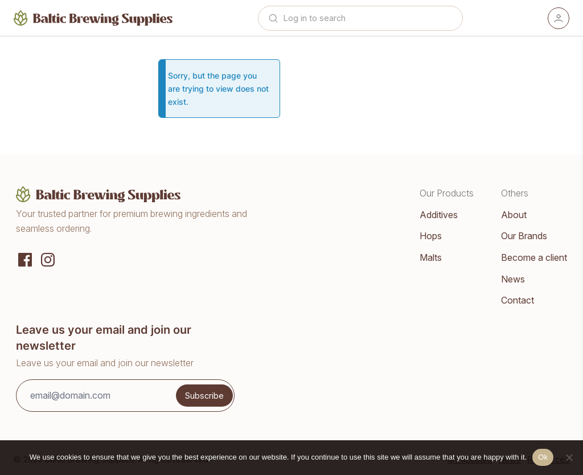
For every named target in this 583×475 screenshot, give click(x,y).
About (514, 214)
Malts (431, 257)
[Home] (93, 18)
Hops (431, 235)
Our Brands (524, 235)
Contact (517, 300)
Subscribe (204, 395)
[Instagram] (48, 258)
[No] (568, 457)
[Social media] (25, 258)
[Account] (558, 18)
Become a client (534, 257)
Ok (543, 457)
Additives (439, 214)
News (513, 279)
